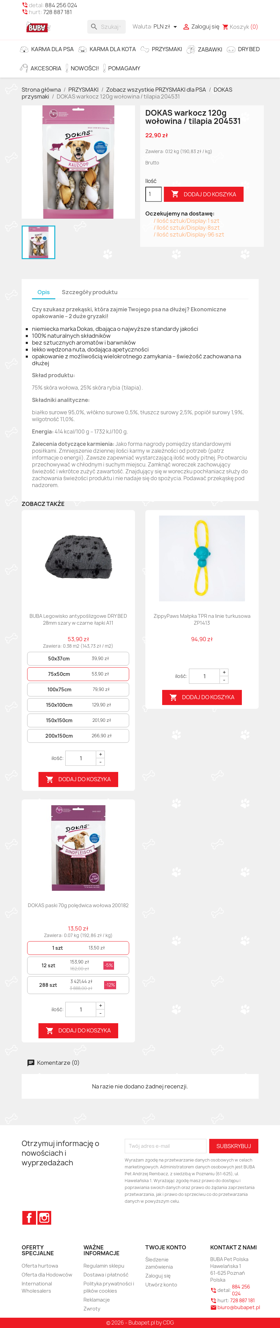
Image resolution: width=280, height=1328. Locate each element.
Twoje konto (165, 1247)
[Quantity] (80, 758)
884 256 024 (61, 5)
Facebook (29, 1218)
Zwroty (91, 1308)
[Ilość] (153, 194)
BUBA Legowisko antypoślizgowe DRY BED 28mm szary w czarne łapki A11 (78, 619)
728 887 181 (57, 12)
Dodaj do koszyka (203, 194)
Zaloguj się (158, 1275)
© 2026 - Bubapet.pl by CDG (140, 1322)
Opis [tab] (43, 292)
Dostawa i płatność (105, 1274)
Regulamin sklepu (103, 1265)
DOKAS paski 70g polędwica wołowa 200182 (78, 905)
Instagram (44, 1218)
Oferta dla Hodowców (47, 1274)
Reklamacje (96, 1299)
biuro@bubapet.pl (238, 1307)
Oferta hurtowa (40, 1265)
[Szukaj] (106, 27)
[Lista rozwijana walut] (166, 27)
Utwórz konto (161, 1284)
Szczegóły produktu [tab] (89, 292)
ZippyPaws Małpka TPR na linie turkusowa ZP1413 (202, 619)
